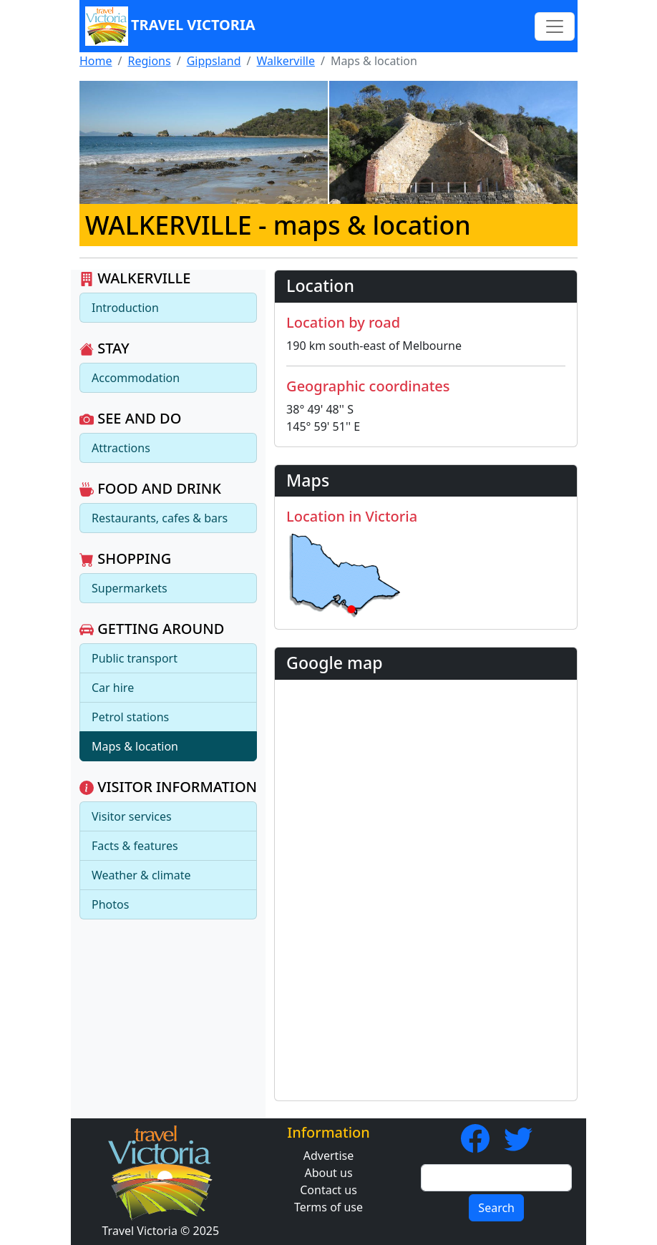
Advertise (328, 1155)
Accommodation (136, 378)
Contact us (328, 1190)
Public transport (134, 658)
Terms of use (328, 1207)
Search (496, 1208)
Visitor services (132, 816)
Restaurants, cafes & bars (160, 518)
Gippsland (214, 61)
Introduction (125, 308)
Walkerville (286, 61)
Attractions (121, 448)
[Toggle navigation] (555, 26)
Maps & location (135, 746)
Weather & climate (141, 875)
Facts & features (135, 846)
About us (328, 1173)
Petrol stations (130, 717)
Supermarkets (129, 588)
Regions (148, 61)
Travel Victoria (170, 26)
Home (95, 61)
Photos (110, 904)
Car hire (113, 687)
